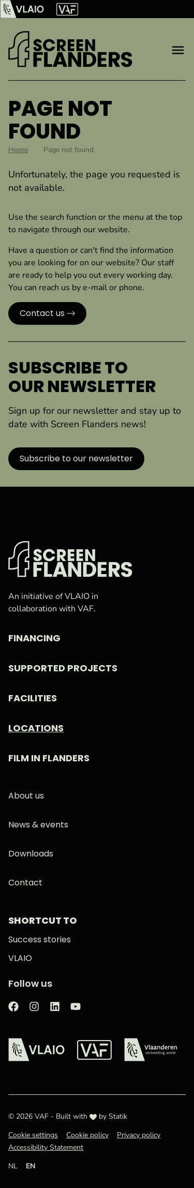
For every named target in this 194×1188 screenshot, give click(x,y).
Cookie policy (87, 1135)
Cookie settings (33, 1135)
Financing (34, 637)
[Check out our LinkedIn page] (55, 1006)
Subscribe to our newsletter (76, 458)
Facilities (32, 697)
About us (26, 796)
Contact (25, 883)
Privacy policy (138, 1135)
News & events (38, 825)
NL (13, 1166)
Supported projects (62, 667)
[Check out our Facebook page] (13, 1006)
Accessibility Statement (45, 1147)
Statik (118, 1116)
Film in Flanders (48, 757)
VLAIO (20, 958)
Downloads (30, 854)
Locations (36, 727)
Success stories (39, 939)
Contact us (42, 313)
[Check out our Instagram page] (34, 1006)
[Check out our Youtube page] (75, 1006)
